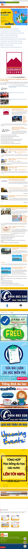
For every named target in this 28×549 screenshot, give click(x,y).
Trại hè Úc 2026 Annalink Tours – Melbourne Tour (8, 234)
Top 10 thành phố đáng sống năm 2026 (6, 280)
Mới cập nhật (3, 26)
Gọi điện (3, 547)
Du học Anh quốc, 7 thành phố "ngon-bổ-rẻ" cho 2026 (16, 92)
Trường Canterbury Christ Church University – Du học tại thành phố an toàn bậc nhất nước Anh (19, 128)
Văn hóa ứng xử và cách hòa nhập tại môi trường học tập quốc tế (10, 283)
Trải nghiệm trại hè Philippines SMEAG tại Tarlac (8, 237)
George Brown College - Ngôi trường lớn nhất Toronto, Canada (10, 136)
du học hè (2, 206)
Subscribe (11, 312)
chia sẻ (1, 245)
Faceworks (4, 541)
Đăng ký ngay (26, 193)
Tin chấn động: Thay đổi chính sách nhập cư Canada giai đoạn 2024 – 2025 (11, 47)
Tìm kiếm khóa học (3, 2)
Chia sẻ (12, 2)
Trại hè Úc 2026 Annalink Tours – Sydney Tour (18, 233)
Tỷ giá (7, 306)
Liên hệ (15, 2)
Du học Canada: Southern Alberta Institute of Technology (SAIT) (25, 119)
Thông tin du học (4, 106)
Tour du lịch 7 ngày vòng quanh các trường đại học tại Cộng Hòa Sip (10, 143)
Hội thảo (8, 2)
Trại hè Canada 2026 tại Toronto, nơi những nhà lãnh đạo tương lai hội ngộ (25, 218)
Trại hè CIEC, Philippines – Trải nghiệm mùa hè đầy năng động (10, 242)
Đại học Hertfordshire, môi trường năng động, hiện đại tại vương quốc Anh (11, 139)
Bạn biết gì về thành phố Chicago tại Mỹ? (7, 282)
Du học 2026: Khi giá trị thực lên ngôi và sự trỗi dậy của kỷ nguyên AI (11, 140)
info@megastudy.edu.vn (5, 540)
